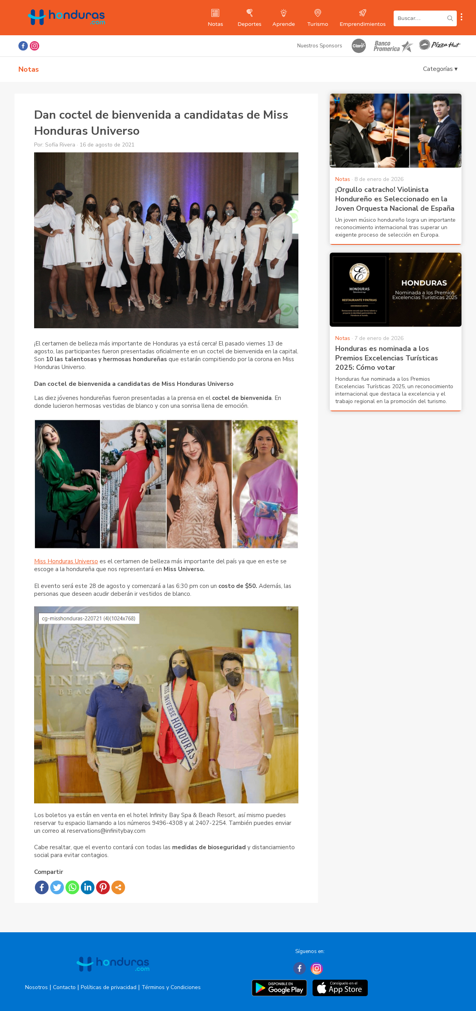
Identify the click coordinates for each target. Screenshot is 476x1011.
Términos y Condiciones (171, 987)
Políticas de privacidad (108, 987)
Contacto (64, 987)
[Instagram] (317, 968)
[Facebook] (299, 968)
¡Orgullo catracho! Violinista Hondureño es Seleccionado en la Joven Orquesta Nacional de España (394, 199)
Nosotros (36, 987)
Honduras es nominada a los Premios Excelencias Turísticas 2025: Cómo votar (386, 358)
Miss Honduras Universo (66, 561)
